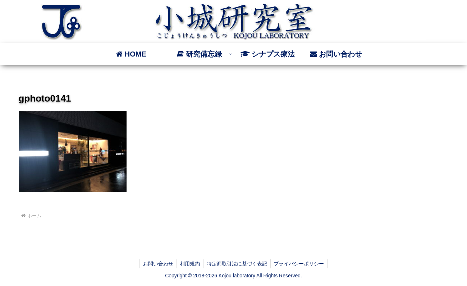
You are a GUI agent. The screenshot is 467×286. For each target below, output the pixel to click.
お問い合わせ (157, 264)
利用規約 (189, 264)
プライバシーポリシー (300, 264)
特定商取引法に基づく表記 (237, 264)
